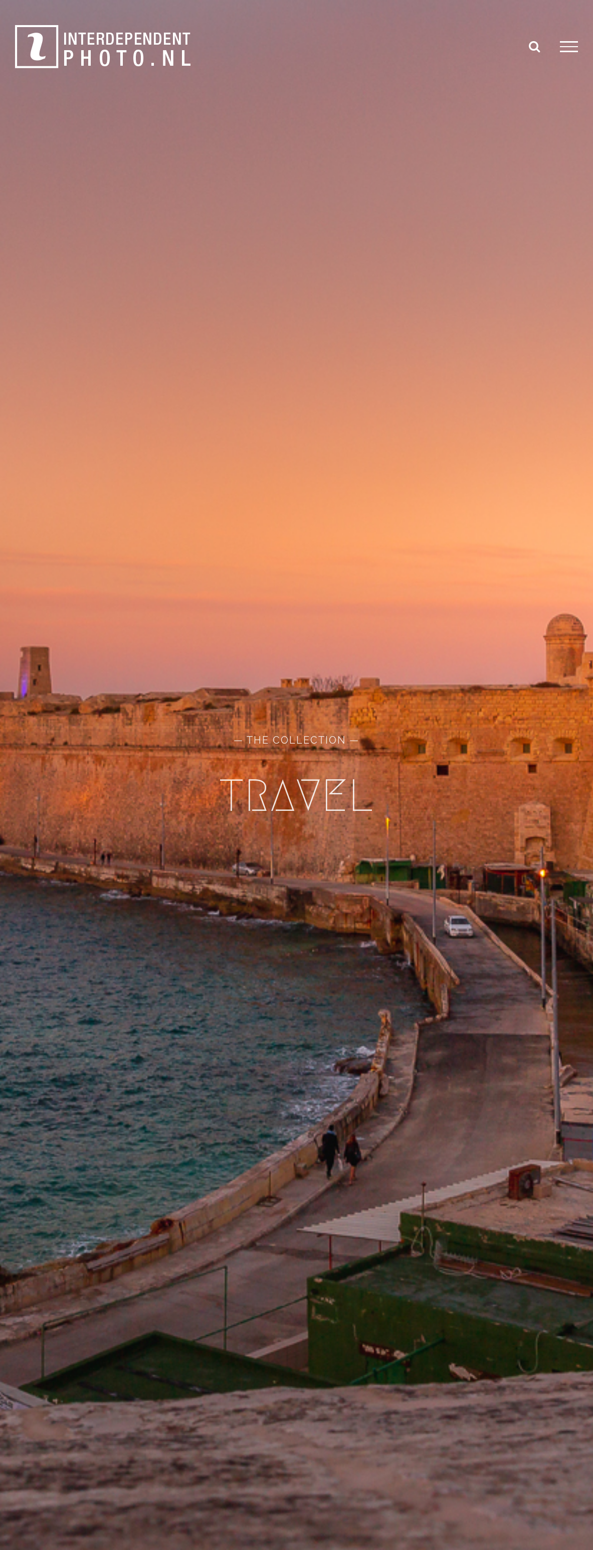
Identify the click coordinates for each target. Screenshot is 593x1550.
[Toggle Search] (534, 46)
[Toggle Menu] (569, 46)
